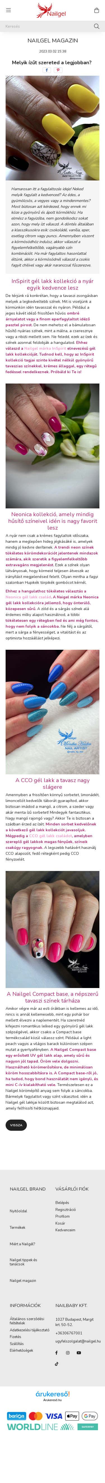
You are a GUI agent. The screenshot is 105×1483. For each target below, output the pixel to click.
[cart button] (96, 10)
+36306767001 (68, 1333)
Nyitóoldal (18, 1211)
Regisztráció (65, 1210)
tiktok (56, 1364)
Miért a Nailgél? (22, 1244)
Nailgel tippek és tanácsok (23, 1262)
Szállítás (17, 1344)
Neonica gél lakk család (28, 597)
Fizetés (15, 1337)
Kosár (60, 1224)
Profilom (62, 1217)
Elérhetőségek (21, 1351)
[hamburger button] (8, 10)
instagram (67, 1352)
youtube (79, 1352)
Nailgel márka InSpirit (45, 348)
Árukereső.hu (52, 1400)
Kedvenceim (65, 1230)
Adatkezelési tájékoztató (30, 1330)
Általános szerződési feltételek (27, 1321)
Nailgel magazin (23, 1281)
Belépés (62, 1203)
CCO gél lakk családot (50, 836)
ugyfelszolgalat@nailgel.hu (78, 1341)
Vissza (16, 1125)
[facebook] (47, 70)
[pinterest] (58, 70)
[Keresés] (52, 26)
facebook (56, 1352)
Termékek (17, 1228)
